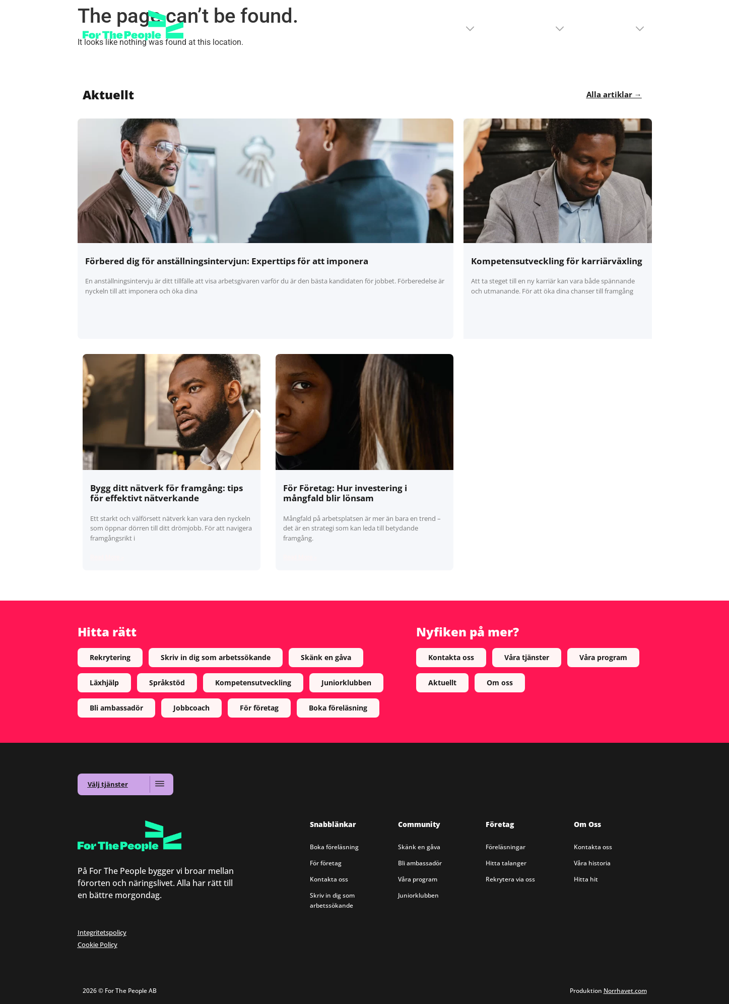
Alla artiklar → (614, 94)
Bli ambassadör (420, 863)
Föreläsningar (505, 847)
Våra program (417, 879)
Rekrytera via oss (510, 879)
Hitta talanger (506, 863)
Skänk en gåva (419, 847)
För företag (326, 863)
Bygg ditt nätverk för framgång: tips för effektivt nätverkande (166, 493)
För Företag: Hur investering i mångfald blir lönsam (345, 493)
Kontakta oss (329, 879)
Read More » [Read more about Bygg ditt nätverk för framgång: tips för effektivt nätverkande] (107, 557)
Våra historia (592, 863)
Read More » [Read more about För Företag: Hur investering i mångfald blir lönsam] (300, 557)
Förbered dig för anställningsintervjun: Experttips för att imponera (226, 261)
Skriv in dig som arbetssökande (332, 900)
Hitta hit (586, 879)
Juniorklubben (418, 895)
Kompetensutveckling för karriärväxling (556, 261)
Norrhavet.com (625, 990)
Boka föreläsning (334, 847)
